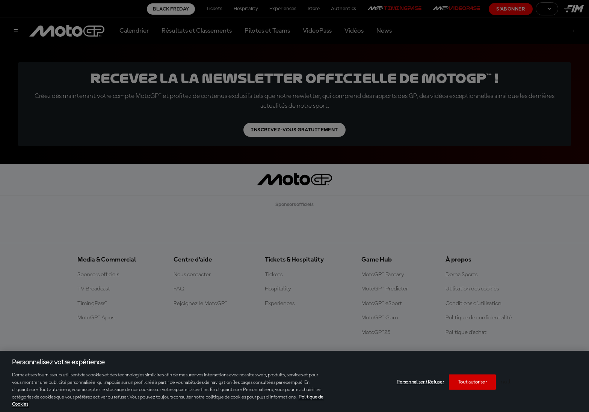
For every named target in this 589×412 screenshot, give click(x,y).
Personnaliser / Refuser (420, 381)
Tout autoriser (472, 381)
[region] (294, 381)
